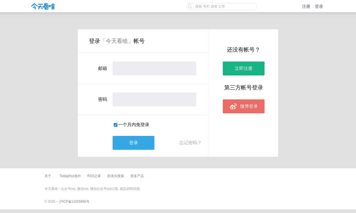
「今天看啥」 (117, 41)
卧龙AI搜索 (115, 176)
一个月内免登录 (133, 124)
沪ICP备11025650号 (74, 202)
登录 (319, 6)
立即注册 (244, 68)
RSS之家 (94, 176)
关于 (47, 176)
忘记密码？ (190, 142)
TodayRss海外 (70, 176)
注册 (306, 6)
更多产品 (137, 176)
